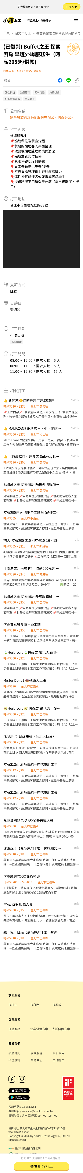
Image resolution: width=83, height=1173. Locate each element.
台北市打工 (23, 33)
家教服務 (36, 1053)
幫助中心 (36, 1060)
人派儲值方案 (61, 1029)
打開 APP (71, 6)
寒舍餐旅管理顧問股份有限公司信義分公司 (42, 117)
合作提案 (58, 1060)
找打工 (12, 1005)
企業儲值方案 (39, 1029)
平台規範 (14, 1060)
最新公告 (58, 1053)
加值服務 (14, 1029)
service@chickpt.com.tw (37, 1111)
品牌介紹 (14, 1053)
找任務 (34, 1005)
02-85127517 (30, 1107)
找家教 (57, 1005)
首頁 (6, 33)
